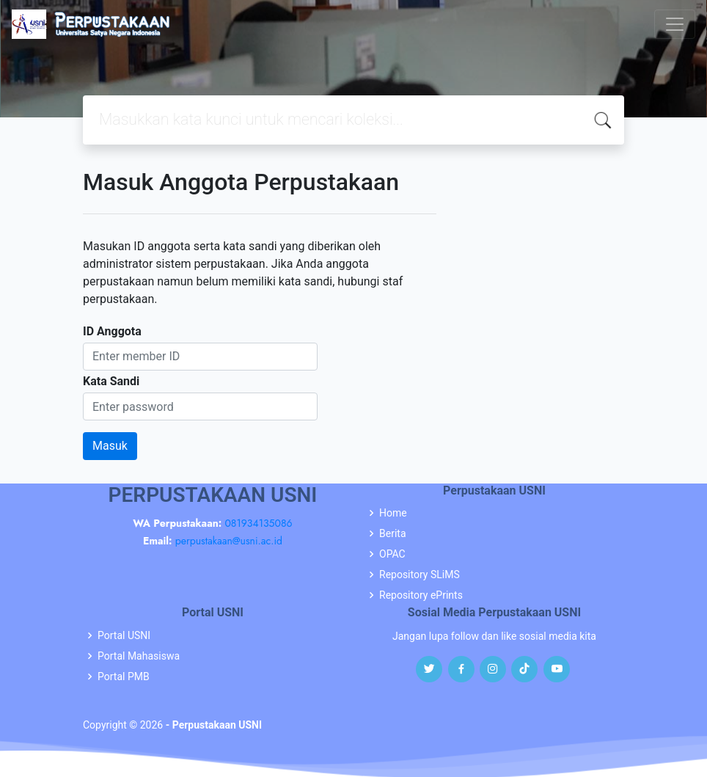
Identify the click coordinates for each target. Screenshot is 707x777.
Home (393, 513)
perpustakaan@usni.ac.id (228, 540)
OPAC (392, 554)
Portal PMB (124, 676)
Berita (392, 533)
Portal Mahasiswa (139, 656)
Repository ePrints (421, 595)
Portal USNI (124, 635)
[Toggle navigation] (674, 24)
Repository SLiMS (419, 574)
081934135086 (258, 523)
